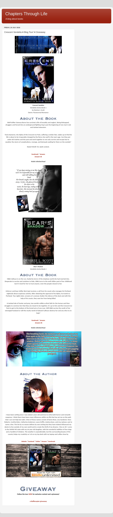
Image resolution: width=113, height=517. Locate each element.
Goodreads (35, 154)
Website (24, 441)
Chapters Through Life (26, 13)
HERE (30, 494)
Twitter (38, 441)
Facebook (31, 441)
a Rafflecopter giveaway (38, 501)
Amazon (42, 154)
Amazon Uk (38, 157)
